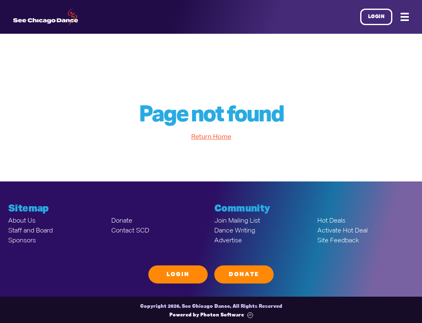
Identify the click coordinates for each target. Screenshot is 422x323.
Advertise (228, 240)
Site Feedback (338, 240)
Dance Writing (234, 231)
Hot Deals (331, 221)
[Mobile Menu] (405, 17)
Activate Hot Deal (342, 231)
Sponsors (22, 240)
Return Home (211, 137)
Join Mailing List (237, 221)
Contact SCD (130, 231)
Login (376, 16)
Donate (121, 221)
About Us (21, 221)
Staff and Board (30, 231)
